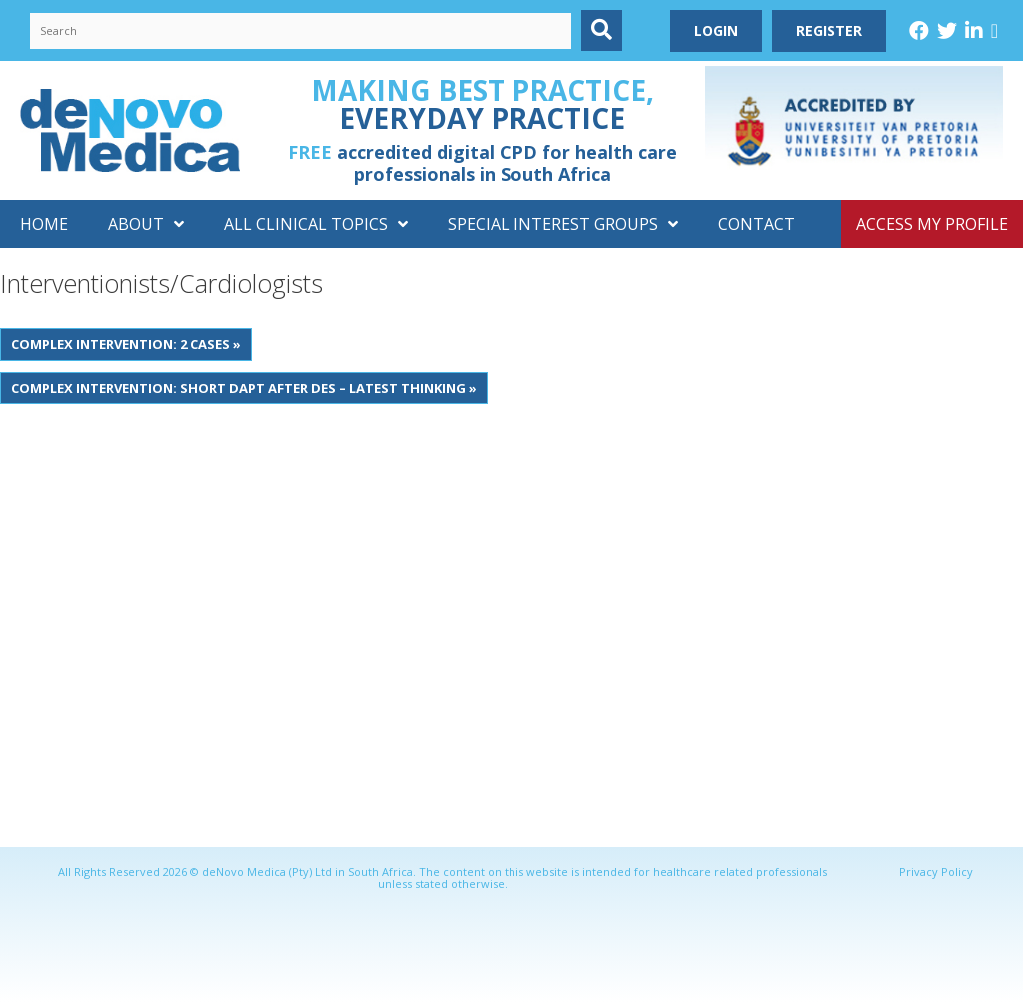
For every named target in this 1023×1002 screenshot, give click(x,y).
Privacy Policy (936, 871)
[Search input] (300, 31)
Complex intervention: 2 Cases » (126, 344)
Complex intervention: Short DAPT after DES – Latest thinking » (244, 388)
